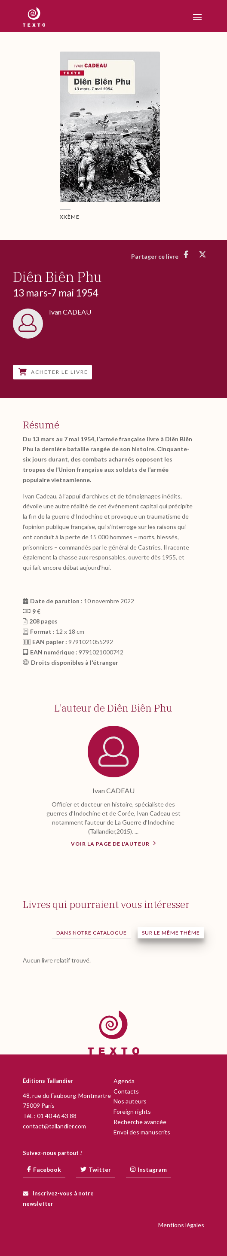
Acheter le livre (53, 372)
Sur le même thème (171, 932)
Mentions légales (181, 1224)
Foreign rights (132, 1111)
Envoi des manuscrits (142, 1132)
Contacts (126, 1091)
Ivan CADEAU (113, 790)
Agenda (124, 1081)
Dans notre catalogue (91, 932)
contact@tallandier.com (54, 1126)
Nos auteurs (130, 1101)
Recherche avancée (140, 1121)
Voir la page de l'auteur (113, 843)
